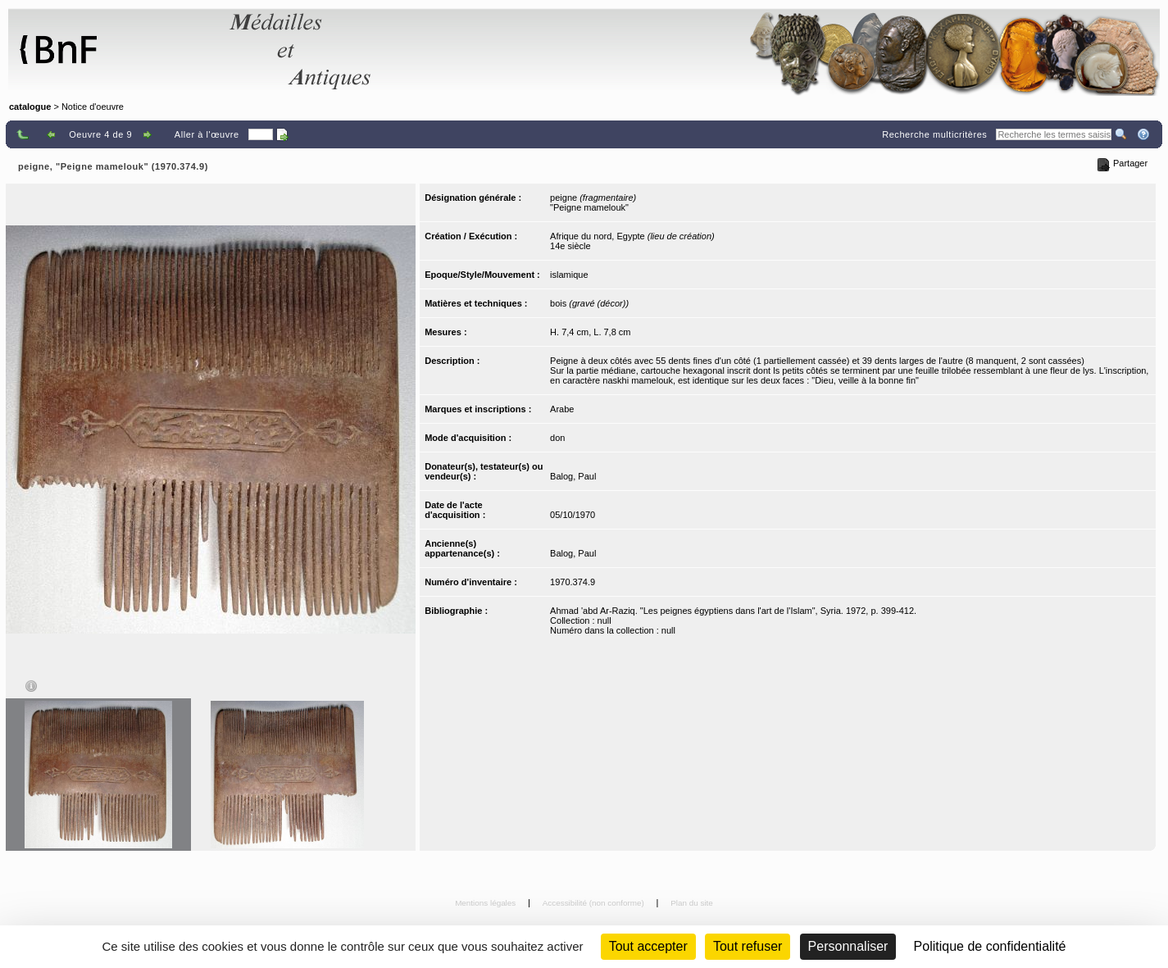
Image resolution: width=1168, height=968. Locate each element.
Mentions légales (486, 902)
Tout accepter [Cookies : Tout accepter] (648, 946)
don (557, 438)
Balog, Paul (573, 476)
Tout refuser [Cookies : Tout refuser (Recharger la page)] (747, 946)
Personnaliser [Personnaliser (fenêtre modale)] (848, 946)
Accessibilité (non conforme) (595, 902)
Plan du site (691, 902)
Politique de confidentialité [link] (990, 946)
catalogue (30, 106)
